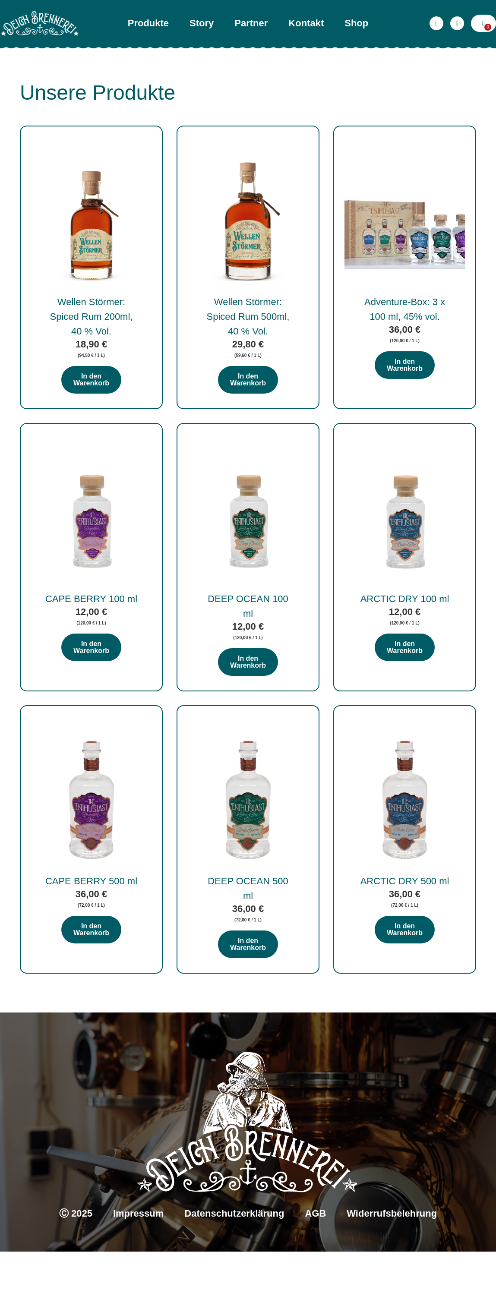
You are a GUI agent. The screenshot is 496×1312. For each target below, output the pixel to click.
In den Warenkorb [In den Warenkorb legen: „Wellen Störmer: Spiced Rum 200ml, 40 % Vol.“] (91, 399)
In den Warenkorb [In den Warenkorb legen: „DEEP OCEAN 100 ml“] (248, 702)
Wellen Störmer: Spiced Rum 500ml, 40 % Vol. (248, 336)
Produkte (148, 23)
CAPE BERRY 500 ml (91, 941)
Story (202, 23)
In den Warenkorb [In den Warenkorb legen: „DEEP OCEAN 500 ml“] (248, 1004)
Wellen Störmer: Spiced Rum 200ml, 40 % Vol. (91, 336)
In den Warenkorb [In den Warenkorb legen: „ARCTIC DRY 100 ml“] (405, 687)
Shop (356, 23)
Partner (251, 23)
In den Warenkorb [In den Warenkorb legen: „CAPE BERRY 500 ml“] (91, 990)
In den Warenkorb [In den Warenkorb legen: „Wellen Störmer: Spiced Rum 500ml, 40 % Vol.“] (248, 399)
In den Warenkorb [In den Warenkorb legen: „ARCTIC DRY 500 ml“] (405, 990)
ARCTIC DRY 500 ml (404, 941)
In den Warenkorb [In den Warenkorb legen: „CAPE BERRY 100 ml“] (91, 687)
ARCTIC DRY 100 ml (404, 639)
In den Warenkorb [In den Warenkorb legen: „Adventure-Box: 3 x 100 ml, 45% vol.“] (405, 385)
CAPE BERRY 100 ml (91, 639)
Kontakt (306, 23)
